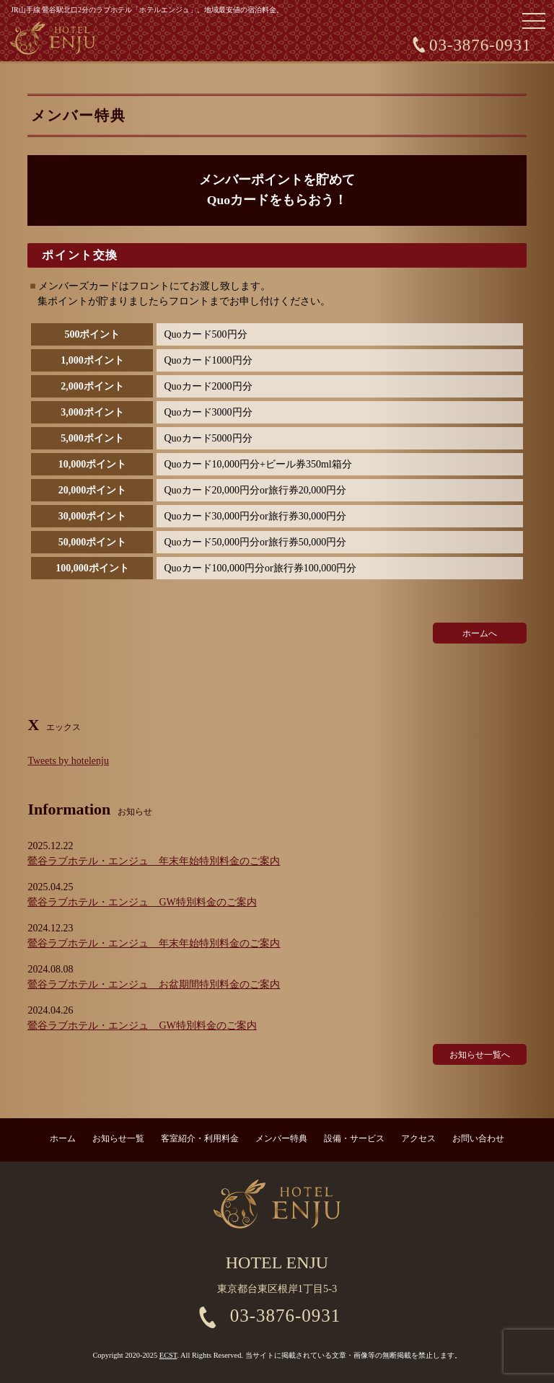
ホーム (63, 1138)
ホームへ (479, 633)
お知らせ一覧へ (479, 1055)
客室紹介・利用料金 (200, 1138)
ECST (168, 1355)
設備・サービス (354, 1138)
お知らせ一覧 (118, 1138)
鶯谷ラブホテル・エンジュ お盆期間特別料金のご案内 (153, 984)
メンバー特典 (281, 1138)
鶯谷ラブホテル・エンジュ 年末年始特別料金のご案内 (153, 861)
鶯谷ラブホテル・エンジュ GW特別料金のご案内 (141, 902)
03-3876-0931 (480, 45)
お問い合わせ (478, 1138)
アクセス (418, 1138)
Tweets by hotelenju (68, 760)
